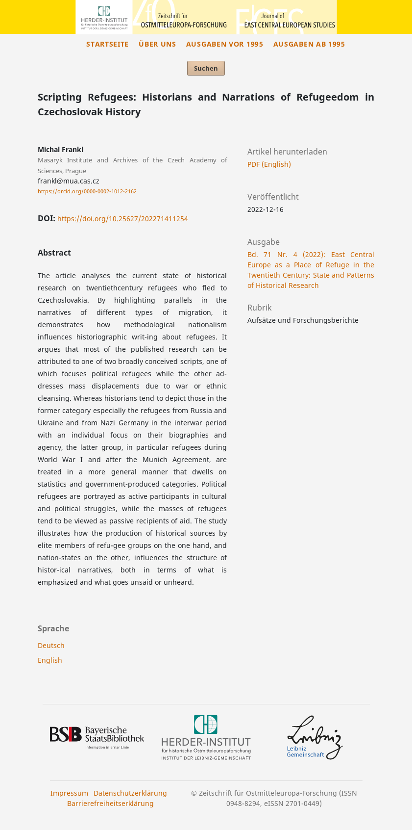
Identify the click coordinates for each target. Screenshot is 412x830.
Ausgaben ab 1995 (309, 44)
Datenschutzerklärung (130, 793)
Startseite (107, 44)
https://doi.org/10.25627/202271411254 (122, 218)
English (50, 660)
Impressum (69, 793)
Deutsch (51, 645)
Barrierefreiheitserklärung (110, 803)
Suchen (206, 68)
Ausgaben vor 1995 (225, 44)
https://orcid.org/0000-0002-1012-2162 (87, 191)
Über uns (157, 44)
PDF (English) (269, 164)
